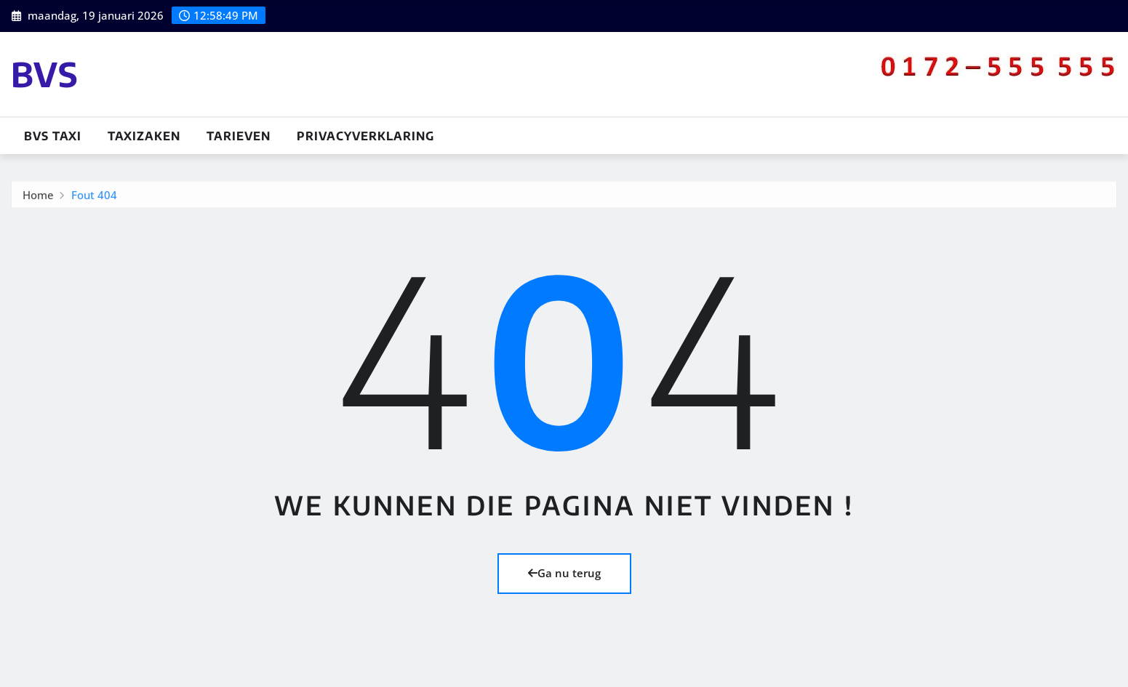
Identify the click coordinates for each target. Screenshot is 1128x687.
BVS (45, 74)
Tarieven (239, 136)
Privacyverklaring (365, 136)
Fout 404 (94, 195)
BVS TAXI (52, 136)
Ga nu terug (564, 573)
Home (38, 195)
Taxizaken (144, 136)
